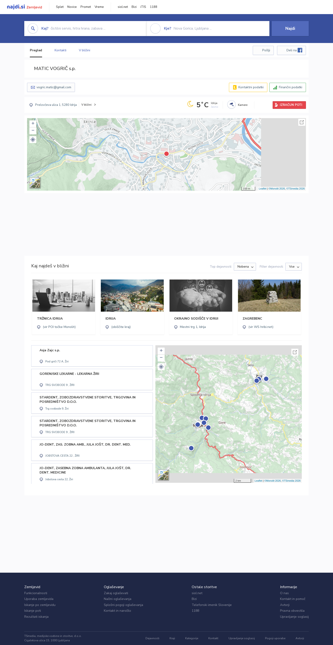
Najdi (290, 28)
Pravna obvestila (292, 610)
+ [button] (32, 123)
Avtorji (285, 605)
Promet (85, 7)
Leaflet (262, 188)
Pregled (36, 50)
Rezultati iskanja (36, 616)
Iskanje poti (32, 610)
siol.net (123, 7)
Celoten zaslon (301, 122)
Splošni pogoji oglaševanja (123, 605)
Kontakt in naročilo (117, 610)
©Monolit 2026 (276, 188)
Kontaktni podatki (251, 87)
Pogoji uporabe (275, 638)
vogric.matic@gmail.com (54, 87)
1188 (153, 7)
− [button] (32, 130)
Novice (72, 7)
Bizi (134, 7)
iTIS (143, 7)
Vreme (99, 7)
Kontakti (60, 50)
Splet (60, 7)
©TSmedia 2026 (295, 188)
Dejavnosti (152, 638)
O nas (284, 593)
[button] (32, 139)
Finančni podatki (290, 87)
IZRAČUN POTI (291, 105)
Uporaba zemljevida (38, 599)
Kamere (242, 105)
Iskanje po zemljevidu (40, 605)
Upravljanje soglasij (294, 616)
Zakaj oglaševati (116, 593)
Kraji (172, 638)
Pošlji (266, 50)
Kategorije (191, 638)
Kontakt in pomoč (292, 599)
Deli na (294, 50)
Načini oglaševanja (117, 599)
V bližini (84, 50)
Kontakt (213, 638)
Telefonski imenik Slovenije (212, 605)
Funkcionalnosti (35, 593)
